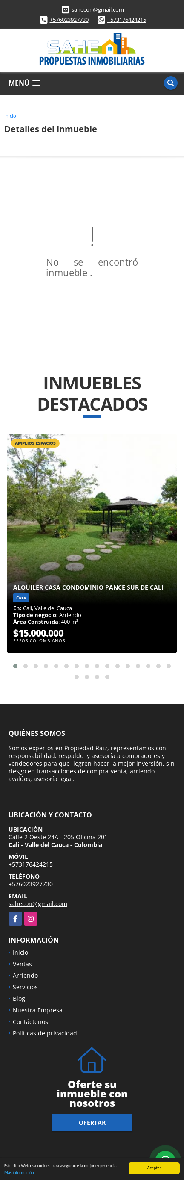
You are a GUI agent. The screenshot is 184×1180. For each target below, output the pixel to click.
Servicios (25, 987)
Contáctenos (30, 1022)
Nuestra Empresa (38, 1010)
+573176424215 (126, 20)
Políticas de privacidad (45, 1033)
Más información (19, 1173)
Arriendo (25, 975)
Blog (19, 998)
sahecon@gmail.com (98, 9)
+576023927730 (69, 20)
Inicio (10, 115)
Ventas (22, 964)
